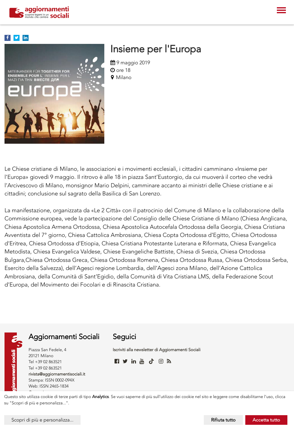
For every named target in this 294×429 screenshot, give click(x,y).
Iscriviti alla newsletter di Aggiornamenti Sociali (157, 349)
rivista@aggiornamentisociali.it (57, 374)
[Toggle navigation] (281, 11)
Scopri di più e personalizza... (42, 420)
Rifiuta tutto (223, 420)
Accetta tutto (266, 420)
